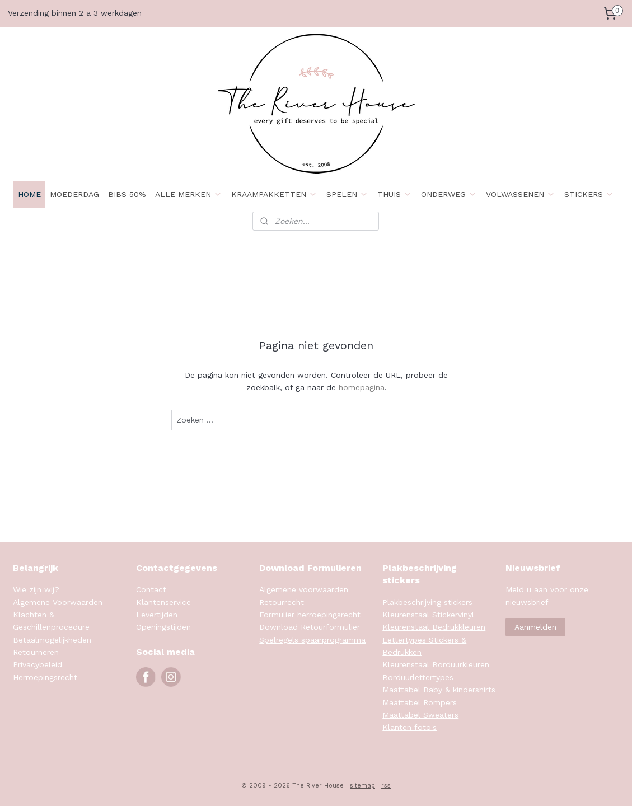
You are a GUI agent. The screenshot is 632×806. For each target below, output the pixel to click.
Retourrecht (281, 602)
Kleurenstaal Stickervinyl (428, 614)
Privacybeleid (37, 664)
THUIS (394, 194)
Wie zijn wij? (36, 589)
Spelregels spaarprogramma (312, 639)
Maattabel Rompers (419, 702)
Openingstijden (163, 626)
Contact (151, 589)
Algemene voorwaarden (303, 589)
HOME (29, 194)
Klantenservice (163, 602)
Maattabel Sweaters (420, 714)
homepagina (361, 387)
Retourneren (36, 652)
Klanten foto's (409, 727)
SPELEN (347, 194)
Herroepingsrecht (45, 677)
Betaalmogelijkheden (52, 639)
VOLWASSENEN (520, 194)
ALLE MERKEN (188, 194)
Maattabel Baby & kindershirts (438, 689)
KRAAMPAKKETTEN (274, 194)
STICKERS (589, 194)
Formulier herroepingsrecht (310, 614)
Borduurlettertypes (417, 677)
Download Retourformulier (309, 626)
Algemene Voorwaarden (57, 602)
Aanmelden (535, 626)
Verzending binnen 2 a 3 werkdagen (75, 12)
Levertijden (156, 614)
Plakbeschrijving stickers (427, 602)
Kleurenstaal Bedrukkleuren (433, 626)
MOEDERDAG (74, 194)
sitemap (362, 785)
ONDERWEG (449, 194)
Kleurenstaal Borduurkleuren (435, 664)
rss (386, 785)
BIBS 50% (127, 194)
